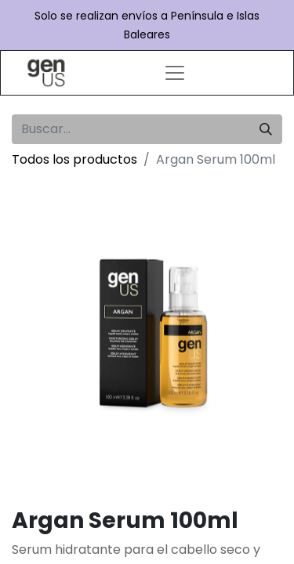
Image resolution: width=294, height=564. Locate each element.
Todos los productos (74, 159)
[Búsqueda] (265, 129)
